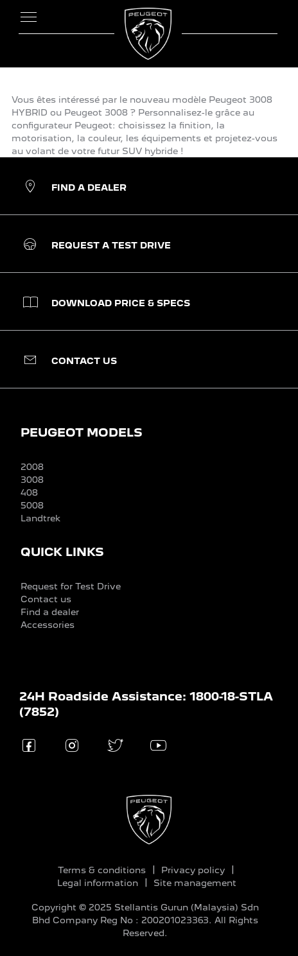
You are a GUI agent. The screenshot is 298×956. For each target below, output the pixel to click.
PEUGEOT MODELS (82, 432)
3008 (32, 479)
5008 (32, 505)
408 (29, 492)
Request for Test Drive (71, 586)
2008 (32, 467)
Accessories (47, 625)
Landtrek (40, 518)
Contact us (46, 599)
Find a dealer (50, 612)
